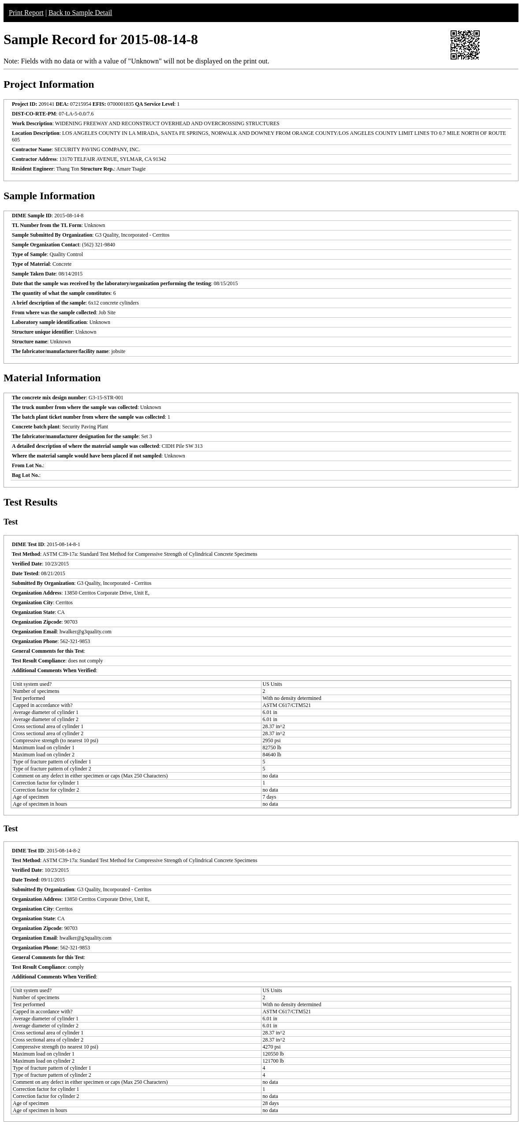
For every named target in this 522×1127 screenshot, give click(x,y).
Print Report (26, 12)
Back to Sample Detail (80, 12)
